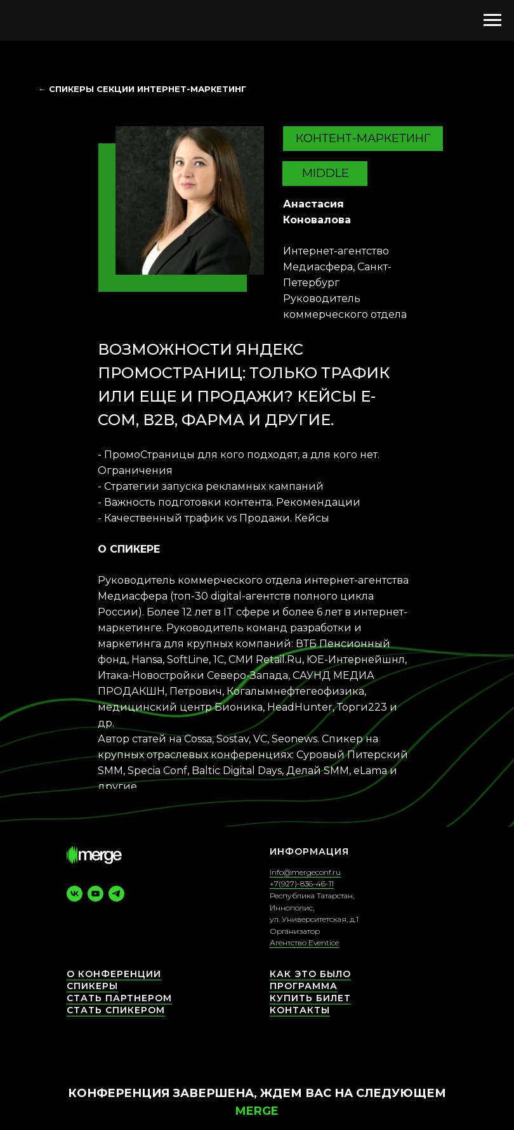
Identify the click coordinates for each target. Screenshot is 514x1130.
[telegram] (116, 894)
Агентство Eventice (304, 942)
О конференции (114, 974)
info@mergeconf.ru (305, 872)
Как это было (310, 974)
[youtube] (95, 894)
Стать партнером (119, 998)
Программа (304, 986)
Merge (257, 1111)
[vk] (74, 894)
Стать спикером (116, 1010)
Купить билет (310, 998)
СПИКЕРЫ (92, 986)
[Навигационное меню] (492, 20)
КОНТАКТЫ (300, 1010)
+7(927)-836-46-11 (302, 883)
